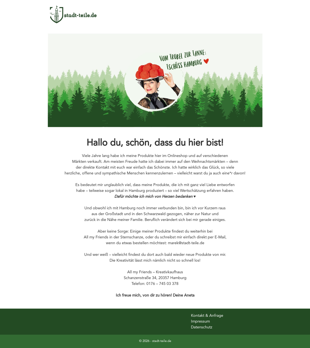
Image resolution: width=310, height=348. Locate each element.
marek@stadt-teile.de (186, 243)
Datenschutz (201, 327)
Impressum (200, 321)
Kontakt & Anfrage (207, 316)
